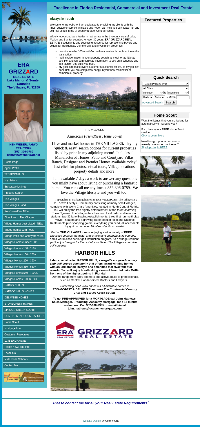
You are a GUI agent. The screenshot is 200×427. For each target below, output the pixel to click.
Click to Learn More (152, 135)
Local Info (10, 353)
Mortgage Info (12, 328)
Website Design (92, 420)
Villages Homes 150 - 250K (20, 254)
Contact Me (11, 365)
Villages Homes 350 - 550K (20, 266)
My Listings (11, 180)
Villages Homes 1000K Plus (20, 279)
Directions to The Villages (19, 217)
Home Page (11, 162)
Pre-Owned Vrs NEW (16, 211)
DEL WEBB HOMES (16, 297)
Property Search (14, 192)
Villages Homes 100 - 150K (20, 248)
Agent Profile (12, 168)
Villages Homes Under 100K (21, 242)
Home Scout (11, 322)
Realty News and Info (16, 346)
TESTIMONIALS (14, 174)
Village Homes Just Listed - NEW (23, 223)
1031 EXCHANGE (15, 340)
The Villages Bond (15, 205)
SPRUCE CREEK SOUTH (19, 309)
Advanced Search (152, 102)
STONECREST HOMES (18, 303)
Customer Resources (16, 334)
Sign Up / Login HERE (154, 147)
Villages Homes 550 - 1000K (21, 272)
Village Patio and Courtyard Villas (24, 235)
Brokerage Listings (15, 186)
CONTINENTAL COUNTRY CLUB (24, 316)
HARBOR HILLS (14, 285)
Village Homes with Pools (19, 229)
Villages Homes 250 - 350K (20, 260)
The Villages (11, 199)
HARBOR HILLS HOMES (19, 291)
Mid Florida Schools (15, 359)
